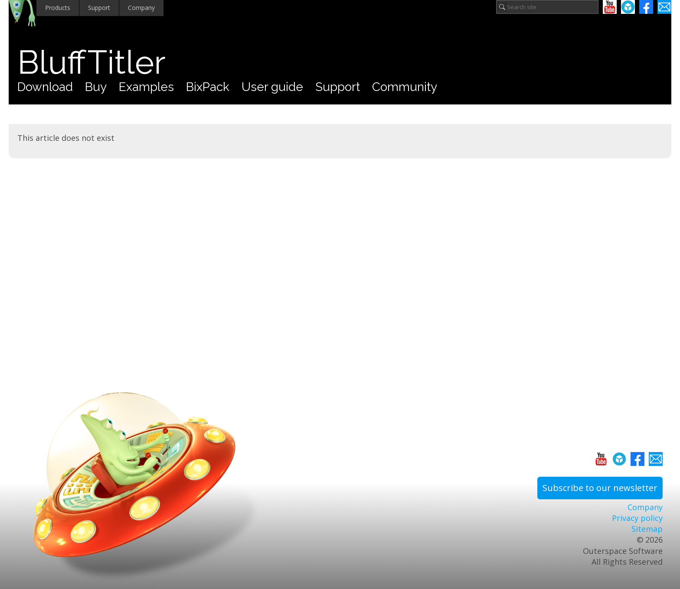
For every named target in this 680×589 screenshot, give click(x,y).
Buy (96, 87)
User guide (272, 87)
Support (99, 7)
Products (57, 7)
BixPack (207, 87)
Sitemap (647, 529)
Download (45, 87)
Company (141, 7)
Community (404, 87)
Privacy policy (637, 518)
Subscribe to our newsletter (600, 488)
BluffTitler (91, 62)
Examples (146, 87)
